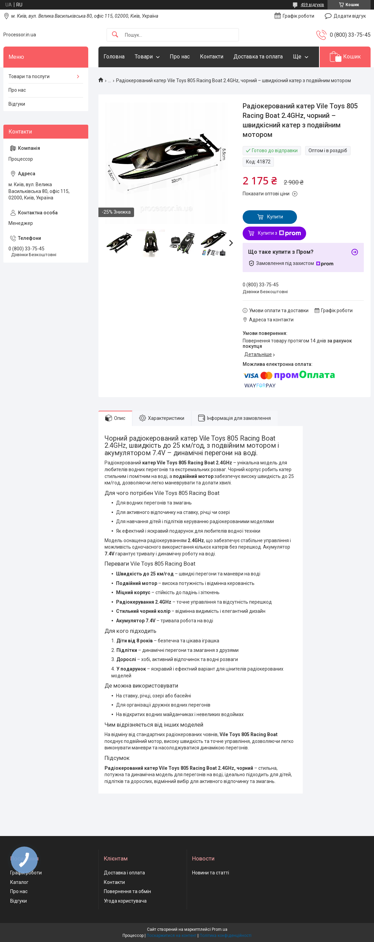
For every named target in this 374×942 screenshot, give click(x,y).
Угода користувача (125, 901)
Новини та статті (210, 872)
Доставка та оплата (258, 56)
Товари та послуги (29, 76)
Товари (144, 56)
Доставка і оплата (124, 872)
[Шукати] (115, 35)
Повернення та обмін (127, 891)
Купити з (279, 233)
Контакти (211, 56)
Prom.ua (219, 929)
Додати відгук (350, 16)
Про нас (180, 56)
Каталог (19, 882)
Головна (114, 56)
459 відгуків (312, 4)
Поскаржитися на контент (172, 935)
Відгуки (16, 104)
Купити (275, 216)
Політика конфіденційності (225, 935)
